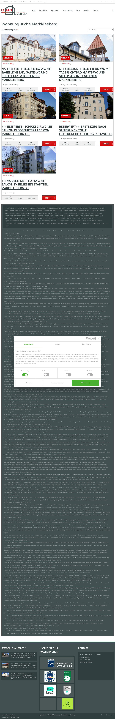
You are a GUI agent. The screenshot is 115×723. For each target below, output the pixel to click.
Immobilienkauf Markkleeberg (47, 568)
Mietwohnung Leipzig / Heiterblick (65, 404)
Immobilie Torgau (31, 618)
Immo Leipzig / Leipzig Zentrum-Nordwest (15, 464)
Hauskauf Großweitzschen (92, 283)
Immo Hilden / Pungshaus (55, 296)
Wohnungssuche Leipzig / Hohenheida (42, 414)
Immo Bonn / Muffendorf (10, 236)
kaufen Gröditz (32, 288)
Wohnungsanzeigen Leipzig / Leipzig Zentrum (84, 452)
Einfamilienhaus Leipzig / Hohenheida (25, 419)
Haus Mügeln (15, 575)
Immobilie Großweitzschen (62, 283)
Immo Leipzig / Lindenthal (10, 497)
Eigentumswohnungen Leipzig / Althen (14, 331)
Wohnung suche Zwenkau (86, 630)
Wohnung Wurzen (24, 625)
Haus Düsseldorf (31, 261)
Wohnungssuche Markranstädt (93, 570)
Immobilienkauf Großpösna (89, 278)
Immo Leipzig (39, 316)
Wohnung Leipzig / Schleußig (71, 545)
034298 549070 (8, 1)
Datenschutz (65, 715)
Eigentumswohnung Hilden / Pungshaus (37, 296)
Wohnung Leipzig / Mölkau (30, 507)
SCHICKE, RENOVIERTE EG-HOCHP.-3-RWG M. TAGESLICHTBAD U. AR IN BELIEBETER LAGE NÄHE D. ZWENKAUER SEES (23, 676)
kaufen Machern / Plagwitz (53, 557)
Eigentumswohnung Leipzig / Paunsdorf (37, 520)
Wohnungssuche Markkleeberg (53, 565)
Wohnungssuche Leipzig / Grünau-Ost (41, 399)
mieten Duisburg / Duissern (95, 256)
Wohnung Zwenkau (25, 633)
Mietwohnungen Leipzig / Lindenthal (46, 497)
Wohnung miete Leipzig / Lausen (92, 434)
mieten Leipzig (88, 319)
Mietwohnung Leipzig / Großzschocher (23, 389)
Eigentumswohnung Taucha (28, 603)
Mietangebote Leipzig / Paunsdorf (71, 520)
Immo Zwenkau (8, 630)
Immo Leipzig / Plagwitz (10, 527)
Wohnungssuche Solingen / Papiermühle (14, 598)
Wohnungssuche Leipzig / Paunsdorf (80, 522)
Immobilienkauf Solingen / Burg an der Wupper (73, 593)
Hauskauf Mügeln (63, 575)
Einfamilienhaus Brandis (89, 243)
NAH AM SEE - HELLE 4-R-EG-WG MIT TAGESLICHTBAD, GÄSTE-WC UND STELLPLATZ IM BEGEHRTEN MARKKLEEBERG (27, 74)
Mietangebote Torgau (17, 615)
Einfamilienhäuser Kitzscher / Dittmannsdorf (88, 314)
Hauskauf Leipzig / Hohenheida (91, 417)
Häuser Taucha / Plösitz (34, 610)
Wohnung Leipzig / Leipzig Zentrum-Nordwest (51, 469)
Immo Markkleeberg (48, 563)
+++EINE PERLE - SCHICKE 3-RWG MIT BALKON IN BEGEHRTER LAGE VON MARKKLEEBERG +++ (27, 130)
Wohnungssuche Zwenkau (101, 630)
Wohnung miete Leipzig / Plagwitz (95, 527)
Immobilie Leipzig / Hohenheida (55, 417)
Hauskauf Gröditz (62, 288)
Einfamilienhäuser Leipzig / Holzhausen (42, 424)
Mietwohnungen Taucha (62, 603)
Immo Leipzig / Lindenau (10, 490)
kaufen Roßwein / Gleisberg (77, 578)
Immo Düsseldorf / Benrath (57, 266)
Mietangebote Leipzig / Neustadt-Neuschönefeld (38, 510)
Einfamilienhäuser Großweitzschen (40, 286)
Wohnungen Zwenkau (59, 630)
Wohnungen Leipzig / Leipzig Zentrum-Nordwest (16, 467)
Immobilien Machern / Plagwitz (85, 557)
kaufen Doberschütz (48, 251)
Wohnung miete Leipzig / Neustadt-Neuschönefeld (42, 512)
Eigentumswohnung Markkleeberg (32, 563)
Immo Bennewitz (8, 231)
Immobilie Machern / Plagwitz (68, 557)
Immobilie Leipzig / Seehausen (82, 550)
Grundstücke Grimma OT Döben (12, 273)
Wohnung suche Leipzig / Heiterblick (19, 407)
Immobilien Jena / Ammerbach (86, 306)
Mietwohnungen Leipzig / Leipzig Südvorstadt (22, 442)
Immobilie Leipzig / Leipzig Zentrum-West (69, 487)
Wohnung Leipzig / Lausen (58, 437)
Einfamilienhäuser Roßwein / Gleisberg (81, 580)
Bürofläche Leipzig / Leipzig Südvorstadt (32, 439)
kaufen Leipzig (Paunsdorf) (59, 326)
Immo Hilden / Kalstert (10, 291)
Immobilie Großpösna (51, 278)
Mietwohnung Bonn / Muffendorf (63, 236)
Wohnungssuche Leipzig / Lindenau (32, 492)
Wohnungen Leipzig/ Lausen (64, 552)
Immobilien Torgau (42, 618)
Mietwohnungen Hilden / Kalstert (41, 291)
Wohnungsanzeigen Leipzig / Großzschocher (24, 392)
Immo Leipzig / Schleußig (10, 542)
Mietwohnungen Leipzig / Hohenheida (48, 412)
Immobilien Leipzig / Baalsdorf (102, 351)
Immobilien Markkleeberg (31, 568)
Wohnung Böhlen (12, 248)
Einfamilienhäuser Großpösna (18, 281)
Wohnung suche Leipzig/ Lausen (80, 552)
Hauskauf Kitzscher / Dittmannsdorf (21, 314)
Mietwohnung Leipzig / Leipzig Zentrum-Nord (86, 457)
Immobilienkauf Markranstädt (82, 573)
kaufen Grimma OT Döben (59, 273)
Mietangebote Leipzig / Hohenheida (28, 412)
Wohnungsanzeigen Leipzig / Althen (13, 334)
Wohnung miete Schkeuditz (78, 583)
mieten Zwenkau (35, 633)
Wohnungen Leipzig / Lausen (75, 434)
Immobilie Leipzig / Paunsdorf (63, 525)
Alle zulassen (85, 383)
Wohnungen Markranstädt (60, 570)
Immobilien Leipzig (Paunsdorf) (91, 326)
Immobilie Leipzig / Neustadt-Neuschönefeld (90, 515)
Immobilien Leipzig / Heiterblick (23, 409)
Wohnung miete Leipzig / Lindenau (99, 490)
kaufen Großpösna (39, 278)
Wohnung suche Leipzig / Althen (80, 331)
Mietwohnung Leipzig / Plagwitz (61, 527)
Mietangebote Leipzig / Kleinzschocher (30, 427)
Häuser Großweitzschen (35, 283)
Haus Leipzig (63, 319)
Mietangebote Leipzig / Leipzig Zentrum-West (36, 482)
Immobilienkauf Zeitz (41, 628)
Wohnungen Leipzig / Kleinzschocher (94, 427)
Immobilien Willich (49, 620)
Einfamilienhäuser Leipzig (40, 321)
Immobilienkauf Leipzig (14, 321)
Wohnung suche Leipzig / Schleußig (13, 545)
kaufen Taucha (84, 605)
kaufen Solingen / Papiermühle (76, 598)
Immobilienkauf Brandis (75, 243)
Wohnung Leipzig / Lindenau (70, 492)
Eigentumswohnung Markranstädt (32, 570)
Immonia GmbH (14, 717)
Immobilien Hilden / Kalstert (100, 293)
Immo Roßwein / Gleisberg (33, 578)
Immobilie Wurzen (43, 625)
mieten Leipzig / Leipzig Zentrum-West (48, 487)
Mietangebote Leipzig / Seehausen (49, 550)
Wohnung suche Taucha (18, 605)
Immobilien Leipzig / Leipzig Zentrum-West (92, 487)
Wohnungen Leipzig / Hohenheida (87, 412)
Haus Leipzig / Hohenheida (99, 414)
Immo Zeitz (7, 628)
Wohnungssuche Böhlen (93, 246)
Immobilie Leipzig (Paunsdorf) (74, 326)
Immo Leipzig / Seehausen (33, 550)
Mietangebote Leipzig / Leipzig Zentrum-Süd (35, 475)
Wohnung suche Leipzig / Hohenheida (21, 414)
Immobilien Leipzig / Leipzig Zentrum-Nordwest (22, 472)
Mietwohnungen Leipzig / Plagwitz (43, 527)
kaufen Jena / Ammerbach (54, 306)
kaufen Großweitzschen (48, 283)
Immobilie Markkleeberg (18, 568)
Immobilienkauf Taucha (31, 608)
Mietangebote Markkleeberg (61, 563)
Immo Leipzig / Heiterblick (10, 404)
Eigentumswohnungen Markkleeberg (13, 563)
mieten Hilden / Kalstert (72, 293)
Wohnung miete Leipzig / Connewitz (101, 364)
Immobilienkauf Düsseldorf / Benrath (18, 271)
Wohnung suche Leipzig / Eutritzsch (13, 374)
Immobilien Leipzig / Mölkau (73, 507)
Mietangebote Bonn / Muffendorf (26, 236)
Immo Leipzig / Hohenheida (11, 412)
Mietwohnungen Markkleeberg (77, 563)
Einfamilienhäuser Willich (96, 620)
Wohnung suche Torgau (80, 615)
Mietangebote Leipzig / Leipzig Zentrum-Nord (36, 457)
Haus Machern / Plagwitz (24, 557)
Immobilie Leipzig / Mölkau (58, 507)
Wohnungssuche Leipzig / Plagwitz (25, 530)
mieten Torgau (22, 618)
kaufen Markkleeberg (99, 565)
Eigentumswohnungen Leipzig (11, 316)
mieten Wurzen (34, 625)
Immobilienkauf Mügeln (75, 575)
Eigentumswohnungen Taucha (12, 603)
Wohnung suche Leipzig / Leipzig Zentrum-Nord (54, 459)
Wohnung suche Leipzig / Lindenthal (19, 500)
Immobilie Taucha (102, 605)
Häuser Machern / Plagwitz (38, 557)
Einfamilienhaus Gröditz (88, 288)
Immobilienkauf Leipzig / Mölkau (90, 507)
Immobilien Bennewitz (61, 231)
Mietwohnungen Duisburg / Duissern (46, 253)
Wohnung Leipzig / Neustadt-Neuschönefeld (44, 515)
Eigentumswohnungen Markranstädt (13, 570)
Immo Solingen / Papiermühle (60, 595)
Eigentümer (55, 11)
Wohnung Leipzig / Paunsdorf (17, 525)
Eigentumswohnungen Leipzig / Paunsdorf (15, 520)
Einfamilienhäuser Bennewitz (11, 233)
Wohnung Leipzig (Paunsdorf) (43, 326)
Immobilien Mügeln (53, 575)
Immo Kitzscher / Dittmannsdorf (12, 311)
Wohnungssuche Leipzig (27, 319)
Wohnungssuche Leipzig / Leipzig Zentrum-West (79, 485)
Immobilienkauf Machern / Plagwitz (13, 560)
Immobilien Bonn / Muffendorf (12, 241)
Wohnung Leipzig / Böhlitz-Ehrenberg (13, 361)
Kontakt (95, 11)
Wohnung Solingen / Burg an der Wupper (88, 590)
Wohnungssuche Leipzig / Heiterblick (39, 407)
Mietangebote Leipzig (49, 316)
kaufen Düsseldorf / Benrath (71, 268)
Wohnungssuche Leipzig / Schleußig (32, 545)
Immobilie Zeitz (22, 628)
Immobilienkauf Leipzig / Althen (88, 334)
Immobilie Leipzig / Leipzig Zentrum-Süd (59, 480)
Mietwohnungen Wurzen (31, 623)
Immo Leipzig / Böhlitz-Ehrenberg (12, 356)
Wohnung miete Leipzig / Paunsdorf (41, 522)
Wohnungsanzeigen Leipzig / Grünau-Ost (62, 399)
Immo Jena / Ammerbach (53, 304)
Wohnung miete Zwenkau (72, 630)
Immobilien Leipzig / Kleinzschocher (45, 432)
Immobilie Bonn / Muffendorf (102, 238)
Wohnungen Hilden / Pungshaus (71, 296)
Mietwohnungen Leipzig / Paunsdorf (90, 520)
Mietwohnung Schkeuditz (49, 583)
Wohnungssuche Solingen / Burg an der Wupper (36, 590)
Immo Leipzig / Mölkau (51, 505)
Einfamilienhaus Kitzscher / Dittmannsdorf (65, 314)
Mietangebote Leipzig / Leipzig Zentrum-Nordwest (39, 464)
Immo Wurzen (7, 623)
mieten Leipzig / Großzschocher (81, 392)
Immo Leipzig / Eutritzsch (10, 371)
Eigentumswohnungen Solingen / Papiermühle (16, 595)
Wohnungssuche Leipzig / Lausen (21, 437)
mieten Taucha (93, 605)
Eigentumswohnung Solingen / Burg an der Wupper (46, 588)
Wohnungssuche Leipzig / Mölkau (100, 505)
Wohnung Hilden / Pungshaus (44, 299)
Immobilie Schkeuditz (55, 585)
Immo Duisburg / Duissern (11, 253)
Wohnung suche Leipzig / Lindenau (13, 492)
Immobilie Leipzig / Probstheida (88, 537)
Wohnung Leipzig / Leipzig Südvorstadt (84, 444)
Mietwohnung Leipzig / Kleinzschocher (73, 427)
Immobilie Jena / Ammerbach (69, 306)
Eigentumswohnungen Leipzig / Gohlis (14, 379)
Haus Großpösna (18, 278)
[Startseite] (14, 10)
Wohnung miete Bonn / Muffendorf (100, 236)
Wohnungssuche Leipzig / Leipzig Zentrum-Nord (79, 459)
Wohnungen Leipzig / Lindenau (80, 490)
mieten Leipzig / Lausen (72, 437)
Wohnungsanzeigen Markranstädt (12, 573)
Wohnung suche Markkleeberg (36, 565)
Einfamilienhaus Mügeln (88, 575)
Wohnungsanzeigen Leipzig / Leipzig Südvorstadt (60, 444)
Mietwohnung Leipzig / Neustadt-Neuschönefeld (91, 510)
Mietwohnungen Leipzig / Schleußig (45, 542)
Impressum (42, 715)
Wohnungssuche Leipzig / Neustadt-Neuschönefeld (97, 512)
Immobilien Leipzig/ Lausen (72, 555)
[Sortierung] (101, 29)
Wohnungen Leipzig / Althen (63, 331)
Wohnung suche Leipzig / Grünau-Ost (20, 399)
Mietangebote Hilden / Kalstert (24, 291)
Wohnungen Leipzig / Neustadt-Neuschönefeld (16, 512)
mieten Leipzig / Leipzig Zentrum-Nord (48, 462)
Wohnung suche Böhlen (80, 246)
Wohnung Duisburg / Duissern (79, 256)
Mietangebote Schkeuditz (20, 583)
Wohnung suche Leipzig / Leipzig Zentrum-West (53, 485)
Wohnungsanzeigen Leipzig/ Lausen (13, 555)
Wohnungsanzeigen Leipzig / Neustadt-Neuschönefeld (18, 515)
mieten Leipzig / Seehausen (66, 550)
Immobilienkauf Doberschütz (89, 251)
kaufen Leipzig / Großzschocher (63, 392)
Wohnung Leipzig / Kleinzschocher (97, 429)
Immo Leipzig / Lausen (10, 434)
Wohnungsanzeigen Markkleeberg (71, 565)
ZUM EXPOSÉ (49, 89)
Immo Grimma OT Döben (45, 273)
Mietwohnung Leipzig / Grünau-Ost (67, 397)
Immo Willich (7, 620)
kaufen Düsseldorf (52, 261)
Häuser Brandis (24, 243)
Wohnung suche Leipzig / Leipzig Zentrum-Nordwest (71, 467)
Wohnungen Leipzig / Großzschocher (43, 389)
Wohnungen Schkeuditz (63, 583)
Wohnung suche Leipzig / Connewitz (13, 366)
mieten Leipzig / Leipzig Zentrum (17, 454)
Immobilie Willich (39, 620)
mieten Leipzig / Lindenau (85, 492)
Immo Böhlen (7, 246)
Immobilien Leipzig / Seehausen (99, 550)
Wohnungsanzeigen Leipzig (42, 319)
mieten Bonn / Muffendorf (86, 238)
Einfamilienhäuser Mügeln (102, 575)
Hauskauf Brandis (63, 243)
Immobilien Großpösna (64, 278)
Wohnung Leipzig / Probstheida (55, 537)
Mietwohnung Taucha (75, 603)
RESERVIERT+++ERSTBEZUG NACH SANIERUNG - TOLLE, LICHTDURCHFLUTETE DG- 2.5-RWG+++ (85, 130)
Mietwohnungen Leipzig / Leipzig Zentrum (53, 449)
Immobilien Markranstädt (67, 573)
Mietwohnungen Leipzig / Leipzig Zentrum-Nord (61, 457)
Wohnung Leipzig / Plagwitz (63, 530)
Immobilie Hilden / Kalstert (86, 293)
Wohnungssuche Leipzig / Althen (98, 331)
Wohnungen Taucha (87, 603)
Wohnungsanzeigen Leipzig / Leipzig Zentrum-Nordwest (24, 469)
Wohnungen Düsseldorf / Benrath (74, 266)
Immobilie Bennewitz (49, 231)
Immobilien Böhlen (42, 248)
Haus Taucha (67, 605)
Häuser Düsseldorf (41, 261)
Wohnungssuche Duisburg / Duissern (39, 256)
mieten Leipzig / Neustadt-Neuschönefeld (67, 515)
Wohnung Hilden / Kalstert (58, 293)
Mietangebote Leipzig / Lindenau (26, 490)
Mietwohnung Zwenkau (46, 630)
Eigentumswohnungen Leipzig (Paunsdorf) (15, 324)
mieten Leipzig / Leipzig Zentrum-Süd (38, 480)
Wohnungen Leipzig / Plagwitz (77, 527)
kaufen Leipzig (80, 319)
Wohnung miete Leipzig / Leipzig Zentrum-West (28, 485)
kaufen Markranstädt (41, 573)
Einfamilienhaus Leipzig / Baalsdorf (13, 354)
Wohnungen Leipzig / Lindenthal (83, 497)
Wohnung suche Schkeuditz (93, 583)
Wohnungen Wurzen (56, 623)
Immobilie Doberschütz (61, 251)
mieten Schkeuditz (44, 585)
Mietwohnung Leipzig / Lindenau (63, 490)
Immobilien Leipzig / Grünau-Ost (29, 402)
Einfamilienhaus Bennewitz (101, 231)
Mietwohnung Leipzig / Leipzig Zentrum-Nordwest (94, 464)
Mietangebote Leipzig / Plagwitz (25, 527)
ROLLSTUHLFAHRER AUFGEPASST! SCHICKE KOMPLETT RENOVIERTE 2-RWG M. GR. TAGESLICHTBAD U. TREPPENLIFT (23, 665)
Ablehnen (29, 383)
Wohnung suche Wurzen (82, 623)
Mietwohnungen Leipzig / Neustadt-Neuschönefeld (65, 510)
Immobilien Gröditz (53, 288)
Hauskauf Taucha (19, 608)
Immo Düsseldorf (8, 261)
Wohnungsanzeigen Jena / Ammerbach (21, 306)
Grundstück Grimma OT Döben (30, 273)
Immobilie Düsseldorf (63, 261)
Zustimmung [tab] (28, 344)
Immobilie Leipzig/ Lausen (57, 555)
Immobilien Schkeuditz (68, 585)
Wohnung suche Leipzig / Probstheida (93, 535)
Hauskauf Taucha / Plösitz (90, 610)
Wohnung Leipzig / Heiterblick (79, 407)
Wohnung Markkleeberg (87, 565)
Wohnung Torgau (12, 618)
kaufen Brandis (33, 243)
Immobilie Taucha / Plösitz (61, 610)
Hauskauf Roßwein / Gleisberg (22, 580)
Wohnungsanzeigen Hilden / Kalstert (40, 293)
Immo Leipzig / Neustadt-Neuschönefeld (14, 510)
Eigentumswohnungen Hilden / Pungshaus (15, 296)
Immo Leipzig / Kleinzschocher (12, 427)
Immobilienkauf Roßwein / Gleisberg (40, 580)
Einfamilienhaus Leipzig (27, 321)
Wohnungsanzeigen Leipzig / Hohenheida (63, 414)
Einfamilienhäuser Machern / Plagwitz (52, 560)
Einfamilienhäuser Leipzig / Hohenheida (46, 419)
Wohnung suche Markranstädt (76, 570)
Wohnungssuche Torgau (93, 615)
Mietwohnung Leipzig (74, 316)
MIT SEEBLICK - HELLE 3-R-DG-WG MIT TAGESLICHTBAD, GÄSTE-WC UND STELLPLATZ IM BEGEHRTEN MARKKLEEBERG (85, 74)
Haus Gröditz (15, 288)
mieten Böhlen (22, 248)
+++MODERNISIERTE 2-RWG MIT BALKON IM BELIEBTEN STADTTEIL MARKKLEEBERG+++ (25, 184)
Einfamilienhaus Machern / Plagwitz (32, 560)
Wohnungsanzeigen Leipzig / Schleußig (53, 545)
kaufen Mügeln (32, 575)
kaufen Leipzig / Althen (43, 334)
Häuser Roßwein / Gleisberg (62, 578)
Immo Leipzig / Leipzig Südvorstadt (80, 439)
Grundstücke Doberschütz (11, 251)
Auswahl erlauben (57, 383)
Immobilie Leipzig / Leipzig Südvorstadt (21, 447)
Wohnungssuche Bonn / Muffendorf (32, 238)
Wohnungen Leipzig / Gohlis (11, 381)
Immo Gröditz (7, 288)
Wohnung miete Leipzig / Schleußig (99, 542)
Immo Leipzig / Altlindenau (11, 336)
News (78, 11)
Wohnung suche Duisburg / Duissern (18, 256)
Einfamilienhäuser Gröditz (101, 288)
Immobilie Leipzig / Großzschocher (99, 392)
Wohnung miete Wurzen (69, 623)
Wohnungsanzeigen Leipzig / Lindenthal (60, 500)
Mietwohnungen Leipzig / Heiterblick (46, 404)
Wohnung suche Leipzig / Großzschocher (86, 389)
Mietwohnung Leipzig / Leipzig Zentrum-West (86, 482)
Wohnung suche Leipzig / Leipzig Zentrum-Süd (48, 477)
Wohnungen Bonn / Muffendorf (81, 236)
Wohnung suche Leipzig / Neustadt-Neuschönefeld (69, 512)
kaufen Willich (30, 620)
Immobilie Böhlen (31, 248)
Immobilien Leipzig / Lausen (101, 437)
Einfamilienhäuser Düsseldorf (26, 263)
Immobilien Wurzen (54, 625)
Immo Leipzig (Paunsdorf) (54, 324)
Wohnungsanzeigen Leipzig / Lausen (40, 437)
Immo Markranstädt (47, 570)
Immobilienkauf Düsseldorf (101, 261)
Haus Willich (14, 620)
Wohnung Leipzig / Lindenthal (79, 500)
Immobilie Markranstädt (53, 573)
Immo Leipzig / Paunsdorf (54, 520)
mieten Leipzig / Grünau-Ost (98, 399)
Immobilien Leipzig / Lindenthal (23, 502)
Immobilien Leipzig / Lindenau (11, 495)
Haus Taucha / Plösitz (21, 610)
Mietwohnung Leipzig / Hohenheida (68, 412)
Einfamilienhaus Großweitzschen (21, 286)
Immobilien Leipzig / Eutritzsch (12, 376)
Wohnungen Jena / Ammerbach (69, 304)
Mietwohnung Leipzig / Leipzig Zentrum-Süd (83, 475)
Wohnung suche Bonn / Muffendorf (13, 238)
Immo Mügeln (7, 575)
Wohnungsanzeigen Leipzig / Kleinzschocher (76, 429)
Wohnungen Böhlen (54, 246)
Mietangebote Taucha (49, 603)
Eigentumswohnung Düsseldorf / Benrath (38, 266)
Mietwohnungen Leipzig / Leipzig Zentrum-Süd (59, 475)
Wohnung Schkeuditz (32, 585)
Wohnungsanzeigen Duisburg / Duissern (59, 256)
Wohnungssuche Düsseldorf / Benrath (14, 268)
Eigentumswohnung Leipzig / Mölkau (34, 505)
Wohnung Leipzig (54, 319)
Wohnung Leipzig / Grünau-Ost (82, 399)
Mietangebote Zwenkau (19, 630)
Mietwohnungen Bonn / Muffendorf (45, 236)
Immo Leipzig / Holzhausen (11, 422)
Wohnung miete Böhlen (67, 246)
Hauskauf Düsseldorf (87, 261)
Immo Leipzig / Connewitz (10, 364)
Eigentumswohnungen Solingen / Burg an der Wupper (18, 588)
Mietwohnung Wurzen (44, 623)
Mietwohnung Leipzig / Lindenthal (65, 497)
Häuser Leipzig (71, 319)
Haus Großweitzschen (22, 283)
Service (86, 11)
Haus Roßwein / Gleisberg (47, 578)
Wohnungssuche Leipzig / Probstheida (14, 537)
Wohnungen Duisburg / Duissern (84, 253)
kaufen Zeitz (14, 628)
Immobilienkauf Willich (71, 620)
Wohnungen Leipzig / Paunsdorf (22, 522)
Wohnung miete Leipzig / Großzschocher (64, 389)
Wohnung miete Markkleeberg (19, 565)
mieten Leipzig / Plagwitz (77, 530)
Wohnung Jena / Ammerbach (39, 306)
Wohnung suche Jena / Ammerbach (88, 304)
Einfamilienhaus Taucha (44, 608)
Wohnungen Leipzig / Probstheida (74, 535)
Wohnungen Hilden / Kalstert (75, 291)
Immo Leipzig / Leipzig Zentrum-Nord (13, 457)
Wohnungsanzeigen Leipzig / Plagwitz (45, 530)
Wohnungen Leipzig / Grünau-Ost (86, 397)
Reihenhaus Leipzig (97, 316)
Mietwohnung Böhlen (43, 246)
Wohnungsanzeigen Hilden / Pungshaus (25, 299)
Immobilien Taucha (9, 608)
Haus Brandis (15, 243)
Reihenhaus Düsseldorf (20, 261)
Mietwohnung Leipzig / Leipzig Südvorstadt (46, 442)
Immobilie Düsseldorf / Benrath (88, 268)
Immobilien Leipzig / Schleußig (11, 547)
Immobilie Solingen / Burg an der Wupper (26, 593)
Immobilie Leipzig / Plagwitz (91, 530)
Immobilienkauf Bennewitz (86, 231)
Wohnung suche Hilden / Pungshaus (90, 296)
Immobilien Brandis (53, 243)
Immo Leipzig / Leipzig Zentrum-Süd (13, 475)
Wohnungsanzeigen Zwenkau (11, 633)
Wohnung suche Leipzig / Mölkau (82, 505)
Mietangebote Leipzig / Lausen (24, 434)
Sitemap (72, 715)
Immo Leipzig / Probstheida (57, 535)
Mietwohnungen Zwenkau (32, 630)
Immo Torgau (7, 615)
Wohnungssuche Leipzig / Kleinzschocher (53, 429)
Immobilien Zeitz (31, 628)
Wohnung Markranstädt (28, 573)
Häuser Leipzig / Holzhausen (60, 422)
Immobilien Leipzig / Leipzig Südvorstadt (42, 447)
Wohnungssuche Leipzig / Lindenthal (39, 500)
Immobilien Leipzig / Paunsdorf (80, 525)
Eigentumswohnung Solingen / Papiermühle (40, 595)
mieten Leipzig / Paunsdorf (48, 525)
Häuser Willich (22, 620)
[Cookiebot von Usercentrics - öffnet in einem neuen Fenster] (87, 338)
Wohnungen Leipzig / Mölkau (65, 505)
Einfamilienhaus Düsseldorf (11, 263)
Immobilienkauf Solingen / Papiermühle (27, 600)
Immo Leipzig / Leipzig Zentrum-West (13, 482)
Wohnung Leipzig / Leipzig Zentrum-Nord (26, 462)
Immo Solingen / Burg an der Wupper (70, 588)
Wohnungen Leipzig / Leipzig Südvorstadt (69, 442)
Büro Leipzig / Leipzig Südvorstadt (12, 439)
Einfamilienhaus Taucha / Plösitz (16, 613)
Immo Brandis (7, 243)
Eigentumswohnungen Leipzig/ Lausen (14, 552)
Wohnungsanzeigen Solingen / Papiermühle (37, 598)
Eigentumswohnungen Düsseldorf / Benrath (15, 266)
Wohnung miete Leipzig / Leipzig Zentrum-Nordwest (43, 467)
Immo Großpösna (8, 278)
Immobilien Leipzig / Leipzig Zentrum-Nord (93, 462)
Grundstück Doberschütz (25, 251)
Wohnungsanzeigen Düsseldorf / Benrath (35, 268)
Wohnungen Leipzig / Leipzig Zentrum (96, 449)
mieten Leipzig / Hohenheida (38, 417)
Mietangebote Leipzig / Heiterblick (27, 404)
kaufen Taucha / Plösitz (47, 610)
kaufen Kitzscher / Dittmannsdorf (65, 311)
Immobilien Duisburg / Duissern (23, 258)
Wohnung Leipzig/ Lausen (30, 555)
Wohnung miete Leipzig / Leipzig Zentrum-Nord (28, 459)
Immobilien (43, 11)
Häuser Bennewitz (27, 231)
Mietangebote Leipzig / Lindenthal (27, 497)
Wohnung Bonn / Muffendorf (71, 238)
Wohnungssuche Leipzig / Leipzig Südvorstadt (34, 444)
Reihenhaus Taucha (98, 603)
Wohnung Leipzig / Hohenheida (83, 414)
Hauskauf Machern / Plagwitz (101, 557)
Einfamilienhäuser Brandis (103, 243)
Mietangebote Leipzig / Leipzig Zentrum (31, 449)
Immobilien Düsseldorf (75, 261)
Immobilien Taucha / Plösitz (76, 610)
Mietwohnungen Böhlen (30, 246)
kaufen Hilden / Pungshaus (59, 299)
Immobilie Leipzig (97, 319)
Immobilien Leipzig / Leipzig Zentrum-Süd (81, 480)
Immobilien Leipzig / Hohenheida (73, 417)
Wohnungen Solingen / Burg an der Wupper (92, 588)
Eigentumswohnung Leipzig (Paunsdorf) (37, 324)
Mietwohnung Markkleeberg (93, 563)
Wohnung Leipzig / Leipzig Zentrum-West (26, 487)
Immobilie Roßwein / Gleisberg (93, 578)
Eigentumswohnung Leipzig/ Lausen (34, 552)
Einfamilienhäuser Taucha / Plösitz (34, 613)
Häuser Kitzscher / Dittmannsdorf (47, 311)
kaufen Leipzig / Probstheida (71, 537)
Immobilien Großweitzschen (77, 283)
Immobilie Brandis (42, 243)
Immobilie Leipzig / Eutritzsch (102, 374)
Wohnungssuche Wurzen (96, 623)
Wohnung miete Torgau (67, 615)
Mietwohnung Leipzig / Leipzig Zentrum (75, 449)
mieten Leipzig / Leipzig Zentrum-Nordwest (75, 469)
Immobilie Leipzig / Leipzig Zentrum (36, 454)
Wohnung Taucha (58, 605)
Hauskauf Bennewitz (73, 231)
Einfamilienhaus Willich (83, 620)
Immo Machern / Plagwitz (10, 557)
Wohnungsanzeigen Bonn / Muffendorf (53, 238)
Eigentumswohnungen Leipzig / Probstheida (15, 535)
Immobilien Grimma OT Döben (92, 273)
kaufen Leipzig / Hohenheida (23, 417)
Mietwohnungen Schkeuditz (35, 583)
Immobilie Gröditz (42, 288)
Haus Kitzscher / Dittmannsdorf (29, 311)
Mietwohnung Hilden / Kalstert (59, 291)
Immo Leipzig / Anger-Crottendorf (12, 344)
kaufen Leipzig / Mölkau (44, 507)
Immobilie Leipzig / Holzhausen (92, 422)
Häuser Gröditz (24, 288)
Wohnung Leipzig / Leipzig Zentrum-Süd (17, 480)
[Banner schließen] (98, 338)
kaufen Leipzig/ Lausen (44, 555)
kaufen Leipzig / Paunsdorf (33, 525)
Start (34, 11)
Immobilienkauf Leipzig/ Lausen (88, 555)
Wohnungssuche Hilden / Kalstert (21, 293)
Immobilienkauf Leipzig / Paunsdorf (98, 525)
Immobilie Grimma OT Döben (75, 273)
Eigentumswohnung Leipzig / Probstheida (38, 535)
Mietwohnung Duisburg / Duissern (66, 253)
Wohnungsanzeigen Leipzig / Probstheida (35, 537)
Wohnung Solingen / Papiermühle (58, 598)
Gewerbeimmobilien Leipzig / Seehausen (14, 550)
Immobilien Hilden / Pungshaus (92, 299)
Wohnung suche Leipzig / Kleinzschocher (30, 429)
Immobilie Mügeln (42, 575)
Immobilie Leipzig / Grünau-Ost (12, 402)
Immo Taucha (39, 603)
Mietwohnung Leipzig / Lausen (59, 434)
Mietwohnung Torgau (42, 615)
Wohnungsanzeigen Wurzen (11, 625)
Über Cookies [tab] (86, 344)
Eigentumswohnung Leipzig (27, 316)
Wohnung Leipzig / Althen (30, 334)
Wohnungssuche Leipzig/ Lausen (98, 552)
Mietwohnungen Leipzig (61, 316)
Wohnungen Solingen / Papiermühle (78, 595)
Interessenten (67, 11)
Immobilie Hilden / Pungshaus (75, 299)
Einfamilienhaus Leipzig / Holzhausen (21, 424)
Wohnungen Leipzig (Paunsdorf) (70, 324)
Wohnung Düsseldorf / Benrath (55, 268)
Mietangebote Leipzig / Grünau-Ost (28, 397)
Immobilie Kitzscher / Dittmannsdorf (84, 311)
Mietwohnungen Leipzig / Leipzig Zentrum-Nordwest (67, 464)
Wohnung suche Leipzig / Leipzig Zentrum (37, 452)
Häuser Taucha (76, 605)
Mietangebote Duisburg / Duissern (27, 253)
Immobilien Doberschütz (74, 251)
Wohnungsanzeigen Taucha (46, 605)
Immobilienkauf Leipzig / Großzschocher (33, 394)
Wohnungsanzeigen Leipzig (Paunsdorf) (24, 326)
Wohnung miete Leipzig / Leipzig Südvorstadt (92, 442)
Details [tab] (57, 344)
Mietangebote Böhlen (17, 246)
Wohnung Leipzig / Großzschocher (45, 392)
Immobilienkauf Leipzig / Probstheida (20, 540)
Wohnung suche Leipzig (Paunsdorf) (89, 324)
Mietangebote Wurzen (18, 623)
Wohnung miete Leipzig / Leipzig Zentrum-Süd (23, 477)
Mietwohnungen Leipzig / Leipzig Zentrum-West (61, 482)
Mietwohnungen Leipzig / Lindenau (45, 490)
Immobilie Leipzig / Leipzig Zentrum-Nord (70, 462)
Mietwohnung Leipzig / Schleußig (63, 542)
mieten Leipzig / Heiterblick (95, 407)
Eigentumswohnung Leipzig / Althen (34, 331)
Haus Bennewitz (18, 231)
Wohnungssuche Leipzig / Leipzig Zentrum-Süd (73, 477)
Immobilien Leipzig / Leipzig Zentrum (56, 454)
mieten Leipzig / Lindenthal (95, 500)
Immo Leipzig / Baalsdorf (10, 351)
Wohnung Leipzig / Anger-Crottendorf (13, 349)
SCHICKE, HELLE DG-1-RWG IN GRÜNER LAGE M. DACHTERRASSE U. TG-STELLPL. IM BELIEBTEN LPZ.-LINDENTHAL (23, 655)
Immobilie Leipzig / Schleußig (101, 545)
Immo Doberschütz (37, 251)
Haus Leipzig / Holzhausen (45, 422)
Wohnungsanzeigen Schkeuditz (18, 585)
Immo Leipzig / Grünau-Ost (11, 397)
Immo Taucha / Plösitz (9, 610)
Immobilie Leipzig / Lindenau (100, 492)
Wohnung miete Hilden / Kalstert (92, 291)
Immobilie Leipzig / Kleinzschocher (26, 432)
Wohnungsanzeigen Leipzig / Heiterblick (60, 407)
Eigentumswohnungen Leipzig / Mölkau (14, 505)
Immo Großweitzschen (10, 283)
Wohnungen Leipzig (86, 316)
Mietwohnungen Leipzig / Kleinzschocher (52, 427)
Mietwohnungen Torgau (30, 615)
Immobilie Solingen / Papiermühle (93, 598)
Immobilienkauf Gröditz (74, 288)
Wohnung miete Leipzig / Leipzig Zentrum (14, 452)
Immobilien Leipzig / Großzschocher (13, 394)
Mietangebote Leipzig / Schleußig (26, 542)
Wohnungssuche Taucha (31, 605)
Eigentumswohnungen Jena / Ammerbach (14, 304)
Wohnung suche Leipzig (14, 319)
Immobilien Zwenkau (57, 633)
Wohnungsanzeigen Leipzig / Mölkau (13, 507)
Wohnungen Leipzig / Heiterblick (83, 404)
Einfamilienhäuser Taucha (57, 608)
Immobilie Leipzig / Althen (57, 334)
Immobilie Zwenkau (46, 633)
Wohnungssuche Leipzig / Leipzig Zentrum (60, 452)
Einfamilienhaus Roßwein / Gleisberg (60, 580)
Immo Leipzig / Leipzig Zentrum (12, 449)
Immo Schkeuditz (8, 583)
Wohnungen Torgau (54, 615)
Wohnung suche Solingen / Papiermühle (98, 595)
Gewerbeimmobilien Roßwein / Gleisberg (14, 578)
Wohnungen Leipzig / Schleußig (81, 542)
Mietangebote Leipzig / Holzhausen (28, 422)
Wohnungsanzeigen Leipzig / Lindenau (52, 492)
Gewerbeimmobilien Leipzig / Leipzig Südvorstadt (57, 439)
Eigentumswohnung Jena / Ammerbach (36, 304)
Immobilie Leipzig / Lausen (86, 437)
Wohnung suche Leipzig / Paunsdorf (61, 522)
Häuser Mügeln (24, 575)
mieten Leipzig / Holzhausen (75, 422)
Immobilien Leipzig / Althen (72, 334)
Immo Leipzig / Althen (49, 331)
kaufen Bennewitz (37, 231)
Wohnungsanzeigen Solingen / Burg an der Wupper (63, 590)
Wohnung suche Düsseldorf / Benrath (93, 266)
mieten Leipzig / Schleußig (86, 545)
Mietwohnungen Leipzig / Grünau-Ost (48, 397)
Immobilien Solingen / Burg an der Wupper (49, 593)
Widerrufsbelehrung (53, 715)
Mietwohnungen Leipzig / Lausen (41, 434)
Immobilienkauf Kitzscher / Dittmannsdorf (42, 314)
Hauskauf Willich (59, 620)
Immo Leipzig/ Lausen (50, 552)
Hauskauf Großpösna (76, 278)
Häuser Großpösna (29, 278)
